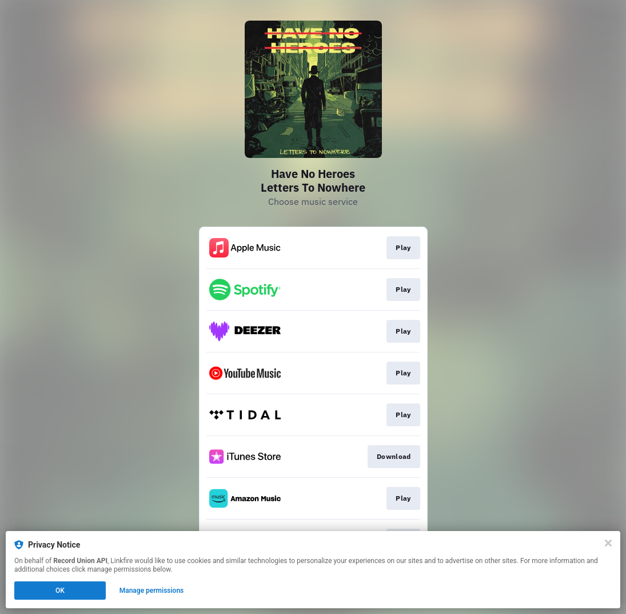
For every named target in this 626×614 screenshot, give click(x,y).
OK (60, 591)
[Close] (608, 543)
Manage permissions (151, 591)
